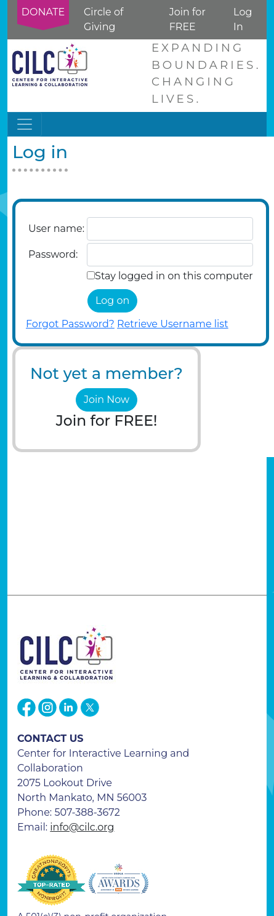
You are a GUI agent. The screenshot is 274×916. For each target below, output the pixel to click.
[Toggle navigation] (24, 124)
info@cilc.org (82, 827)
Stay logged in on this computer (174, 276)
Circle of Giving (103, 19)
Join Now (106, 399)
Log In (242, 19)
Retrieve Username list (172, 324)
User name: (56, 228)
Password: (53, 254)
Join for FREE (187, 19)
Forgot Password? (70, 324)
